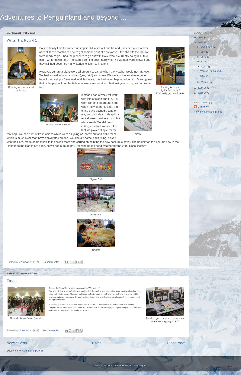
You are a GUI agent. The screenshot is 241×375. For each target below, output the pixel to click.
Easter (12, 281)
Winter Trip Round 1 (22, 40)
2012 (201, 93)
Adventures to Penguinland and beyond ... (63, 17)
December (207, 46)
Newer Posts (17, 343)
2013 (201, 88)
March (205, 82)
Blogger (140, 365)
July (203, 51)
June (204, 56)
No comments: (51, 262)
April (204, 66)
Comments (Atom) (32, 350)
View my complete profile (208, 111)
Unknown (203, 106)
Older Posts (176, 343)
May (203, 61)
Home (96, 343)
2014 (201, 42)
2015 (201, 37)
